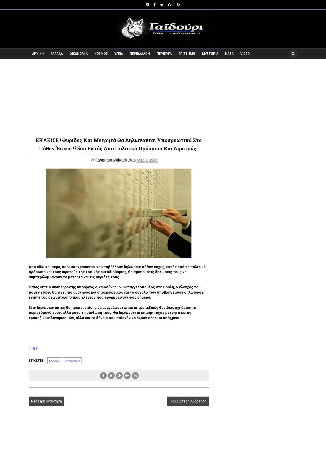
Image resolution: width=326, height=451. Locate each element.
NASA (229, 54)
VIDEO (245, 54)
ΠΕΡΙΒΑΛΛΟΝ (140, 54)
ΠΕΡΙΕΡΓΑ (164, 54)
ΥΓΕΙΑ (119, 54)
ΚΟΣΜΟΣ (101, 54)
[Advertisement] (163, 97)
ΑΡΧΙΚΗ (38, 54)
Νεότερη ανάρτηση (46, 401)
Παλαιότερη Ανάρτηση (188, 401)
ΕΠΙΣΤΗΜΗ (186, 54)
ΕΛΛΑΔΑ (57, 54)
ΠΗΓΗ (33, 348)
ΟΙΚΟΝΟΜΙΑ (79, 54)
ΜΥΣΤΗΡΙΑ (210, 54)
